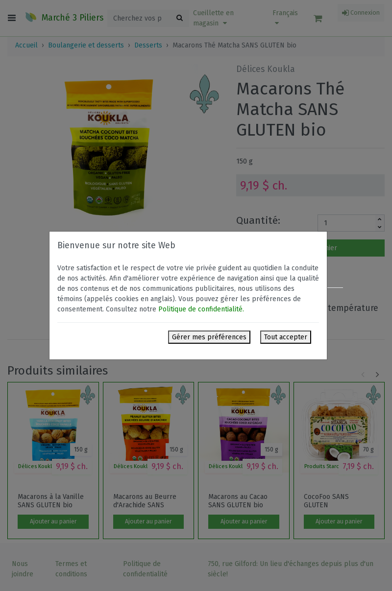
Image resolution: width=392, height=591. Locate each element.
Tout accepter (285, 337)
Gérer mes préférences (209, 337)
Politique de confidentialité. (201, 309)
